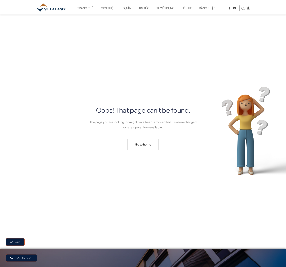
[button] (21, 258)
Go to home (143, 144)
